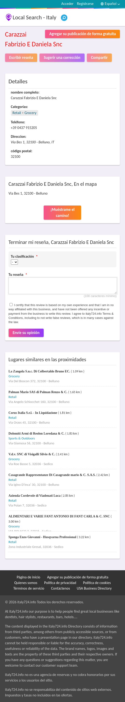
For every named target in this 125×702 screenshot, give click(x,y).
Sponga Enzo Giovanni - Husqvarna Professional (43, 537)
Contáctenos (60, 588)
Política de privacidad (60, 582)
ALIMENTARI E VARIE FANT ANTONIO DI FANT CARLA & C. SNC (60, 516)
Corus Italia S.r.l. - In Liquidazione (33, 413)
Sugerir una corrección (62, 57)
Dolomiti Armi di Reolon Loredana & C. (37, 433)
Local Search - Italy (34, 17)
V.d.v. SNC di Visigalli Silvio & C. (32, 454)
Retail (17, 113)
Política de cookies (97, 582)
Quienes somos (25, 582)
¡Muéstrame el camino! (62, 212)
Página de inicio (28, 577)
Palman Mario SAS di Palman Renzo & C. (38, 392)
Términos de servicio (28, 588)
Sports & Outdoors (22, 438)
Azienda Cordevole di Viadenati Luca (35, 495)
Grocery (30, 113)
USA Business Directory (94, 588)
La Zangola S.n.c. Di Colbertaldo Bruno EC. (40, 371)
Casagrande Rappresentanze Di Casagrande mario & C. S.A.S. (53, 475)
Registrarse (85, 3)
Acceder (67, 3)
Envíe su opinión (26, 332)
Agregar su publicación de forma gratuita (77, 577)
